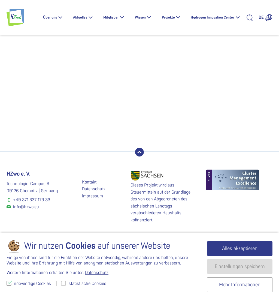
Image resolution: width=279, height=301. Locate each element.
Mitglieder (111, 17)
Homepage (189, 109)
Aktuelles (80, 17)
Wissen (140, 17)
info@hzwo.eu (26, 207)
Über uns (50, 17)
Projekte (168, 17)
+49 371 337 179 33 (31, 200)
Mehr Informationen (239, 285)
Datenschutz (93, 189)
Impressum (92, 196)
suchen (69, 129)
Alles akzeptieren (239, 248)
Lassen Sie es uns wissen (115, 103)
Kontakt (89, 182)
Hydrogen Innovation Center (212, 17)
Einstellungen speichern (240, 266)
